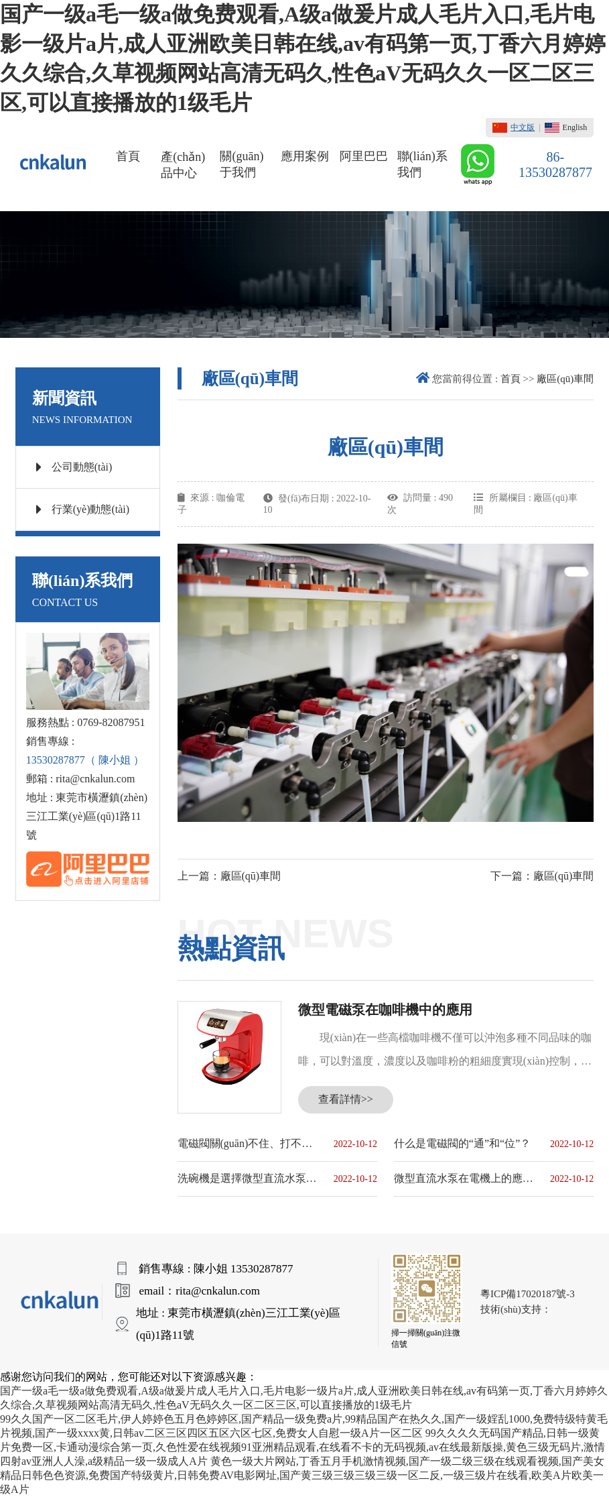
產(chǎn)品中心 (183, 165)
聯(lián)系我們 (422, 164)
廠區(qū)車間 (565, 378)
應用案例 (305, 156)
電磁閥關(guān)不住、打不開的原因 (248, 1143)
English (566, 128)
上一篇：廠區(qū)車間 (229, 876)
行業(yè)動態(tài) (82, 509)
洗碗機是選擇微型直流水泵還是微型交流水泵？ (248, 1178)
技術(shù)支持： (515, 1309)
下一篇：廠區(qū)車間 (542, 876)
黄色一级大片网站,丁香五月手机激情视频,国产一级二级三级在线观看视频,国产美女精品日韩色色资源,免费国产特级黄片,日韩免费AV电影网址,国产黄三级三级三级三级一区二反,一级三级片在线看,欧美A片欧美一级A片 (302, 1475)
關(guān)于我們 (241, 164)
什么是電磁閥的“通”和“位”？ (462, 1143)
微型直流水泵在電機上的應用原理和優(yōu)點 (464, 1178)
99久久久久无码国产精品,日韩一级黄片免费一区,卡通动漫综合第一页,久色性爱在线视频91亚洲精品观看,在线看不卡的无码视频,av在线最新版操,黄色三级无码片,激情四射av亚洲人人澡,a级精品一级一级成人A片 (302, 1447)
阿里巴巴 (364, 156)
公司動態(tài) (74, 467)
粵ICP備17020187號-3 (527, 1294)
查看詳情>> (345, 1099)
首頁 (128, 156)
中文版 (513, 128)
